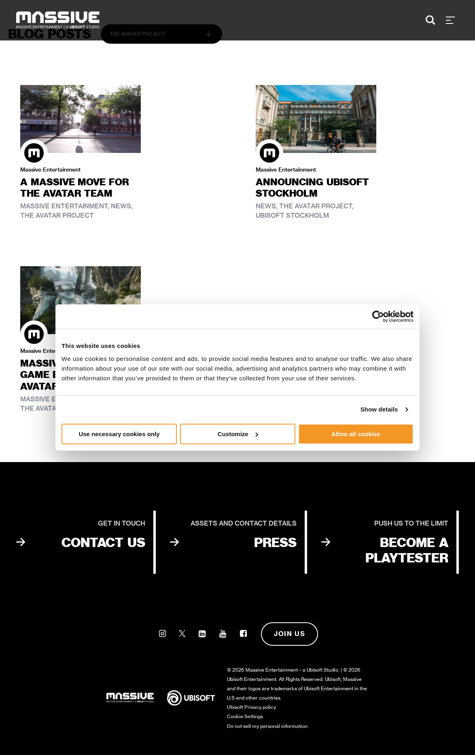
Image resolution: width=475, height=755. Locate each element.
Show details (379, 409)
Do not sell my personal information (267, 726)
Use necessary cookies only (118, 434)
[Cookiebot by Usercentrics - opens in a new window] (378, 316)
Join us (289, 634)
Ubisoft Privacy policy (251, 707)
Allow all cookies (355, 434)
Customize (238, 434)
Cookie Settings (245, 716)
